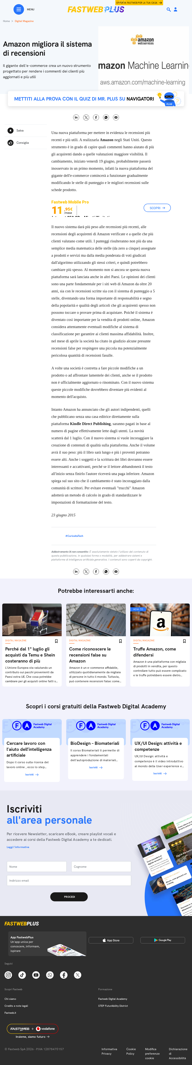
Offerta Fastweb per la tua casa (137, 2)
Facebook (96, 117)
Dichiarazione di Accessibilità (178, 1053)
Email (116, 117)
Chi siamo (10, 999)
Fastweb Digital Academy (112, 999)
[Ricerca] (169, 10)
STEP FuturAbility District (113, 1006)
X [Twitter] (86, 117)
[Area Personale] (175, 10)
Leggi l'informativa (18, 847)
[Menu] (24, 9)
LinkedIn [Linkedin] (76, 117)
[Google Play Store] (162, 940)
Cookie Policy (131, 1051)
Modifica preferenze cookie (152, 1053)
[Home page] (96, 9)
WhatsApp (106, 117)
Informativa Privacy (109, 1051)
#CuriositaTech (74, 536)
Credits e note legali (16, 1006)
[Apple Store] (111, 940)
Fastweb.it (10, 1012)
